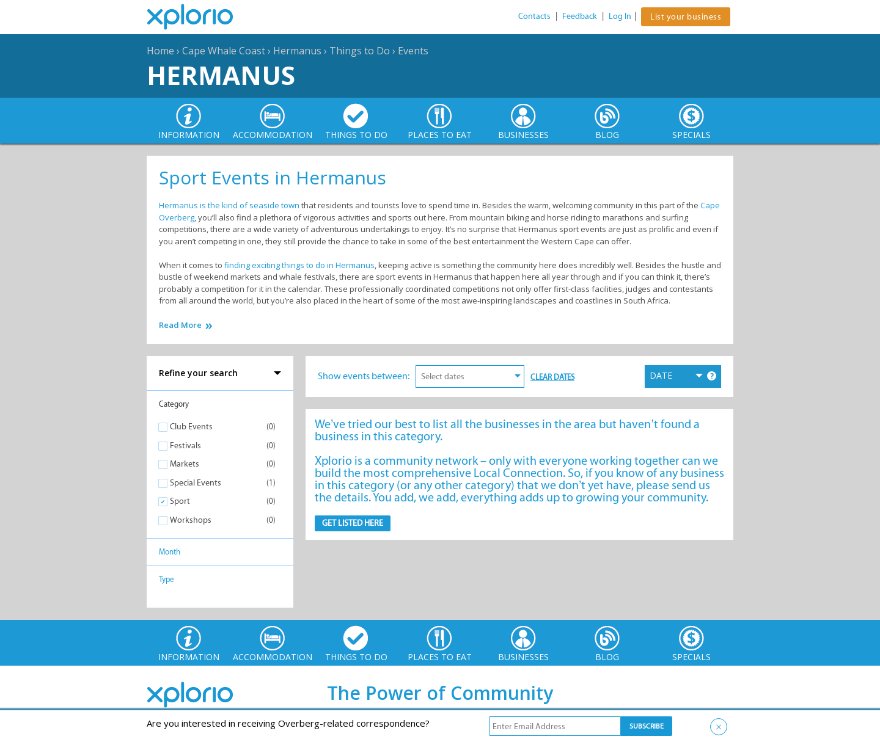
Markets (184, 464)
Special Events (195, 483)
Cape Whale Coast (223, 50)
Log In (620, 16)
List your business (685, 17)
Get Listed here (352, 523)
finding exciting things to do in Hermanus (299, 265)
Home (160, 50)
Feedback (579, 16)
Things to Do (359, 50)
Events (413, 50)
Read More (180, 325)
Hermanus (297, 50)
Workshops (190, 520)
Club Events (191, 426)
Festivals (185, 445)
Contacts (534, 16)
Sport (180, 501)
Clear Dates (552, 377)
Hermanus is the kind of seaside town (229, 205)
